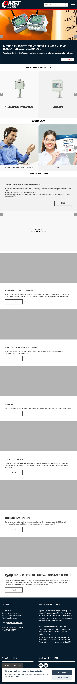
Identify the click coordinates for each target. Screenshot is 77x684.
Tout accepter (62, 672)
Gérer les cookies (62, 677)
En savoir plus (67, 59)
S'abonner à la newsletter (12, 665)
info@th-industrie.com (14, 623)
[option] (38, 37)
